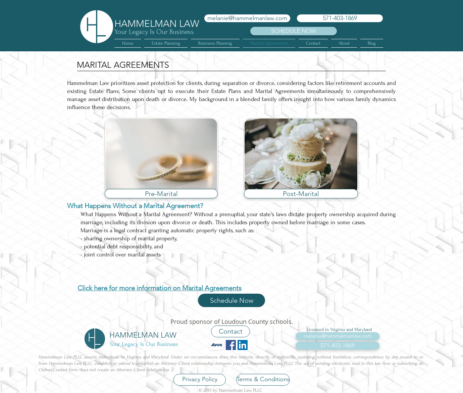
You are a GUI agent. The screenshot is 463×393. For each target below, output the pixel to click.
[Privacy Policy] (199, 380)
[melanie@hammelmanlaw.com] (247, 18)
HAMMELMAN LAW (156, 23)
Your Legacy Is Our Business (154, 32)
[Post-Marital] (301, 193)
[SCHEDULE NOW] (293, 31)
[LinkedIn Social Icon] (243, 345)
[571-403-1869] (340, 18)
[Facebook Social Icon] (231, 345)
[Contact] (230, 331)
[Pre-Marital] (161, 193)
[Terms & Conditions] (263, 380)
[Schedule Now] (231, 300)
